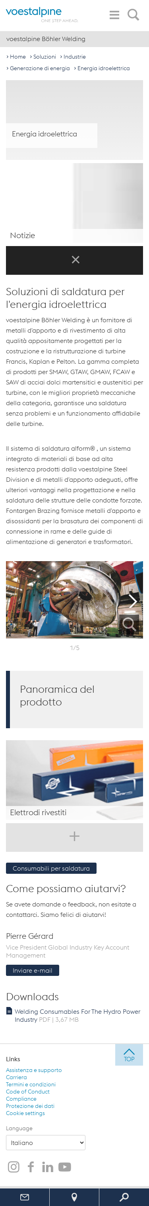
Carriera (16, 1077)
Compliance (21, 1098)
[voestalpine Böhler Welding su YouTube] (64, 1167)
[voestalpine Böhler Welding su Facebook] (30, 1167)
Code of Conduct (28, 1091)
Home (18, 56)
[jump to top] (129, 1055)
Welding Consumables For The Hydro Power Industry (77, 1015)
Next (133, 600)
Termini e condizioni (31, 1084)
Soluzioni (44, 56)
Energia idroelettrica (103, 68)
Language (19, 1128)
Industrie (75, 56)
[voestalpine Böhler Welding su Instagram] (13, 1167)
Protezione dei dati (30, 1105)
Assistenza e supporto (34, 1070)
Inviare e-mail (32, 970)
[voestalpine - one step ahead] (42, 14)
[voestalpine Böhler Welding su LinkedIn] (47, 1167)
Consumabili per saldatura (51, 868)
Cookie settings (25, 1113)
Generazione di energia (40, 68)
